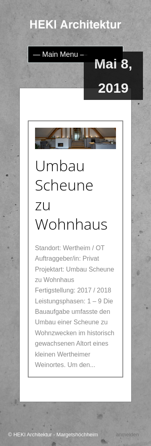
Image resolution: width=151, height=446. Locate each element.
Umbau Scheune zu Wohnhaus (71, 194)
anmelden (127, 434)
